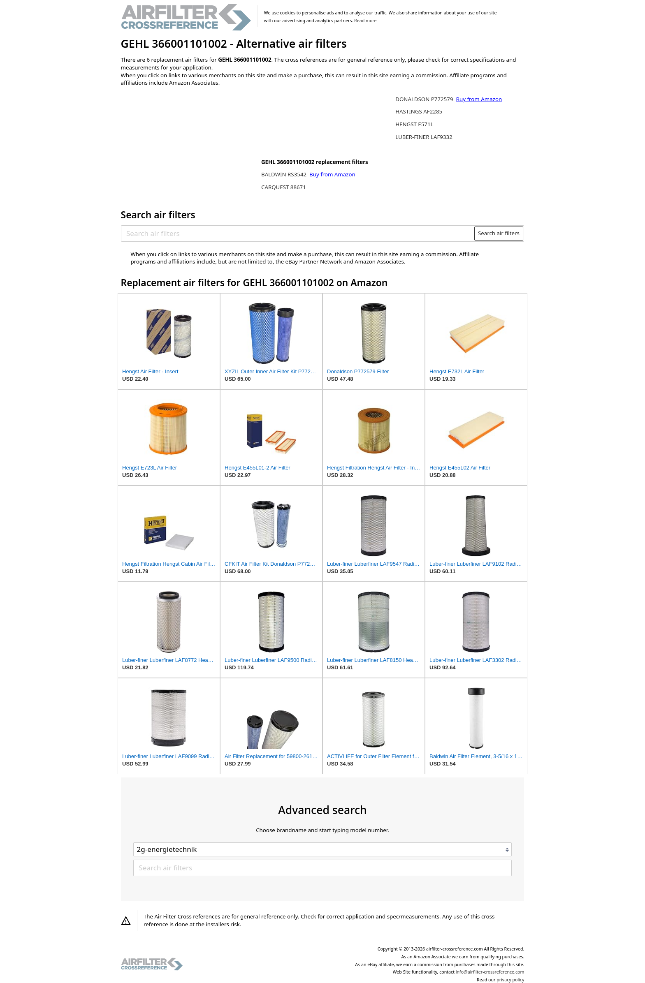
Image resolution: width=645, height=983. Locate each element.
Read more (365, 20)
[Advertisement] (189, 146)
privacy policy (510, 980)
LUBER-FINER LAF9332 (423, 137)
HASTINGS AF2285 (418, 111)
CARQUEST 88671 (283, 187)
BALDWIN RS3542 (284, 174)
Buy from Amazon (332, 174)
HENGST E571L (414, 124)
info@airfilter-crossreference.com (490, 972)
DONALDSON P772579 (425, 99)
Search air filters (499, 233)
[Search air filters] (298, 233)
